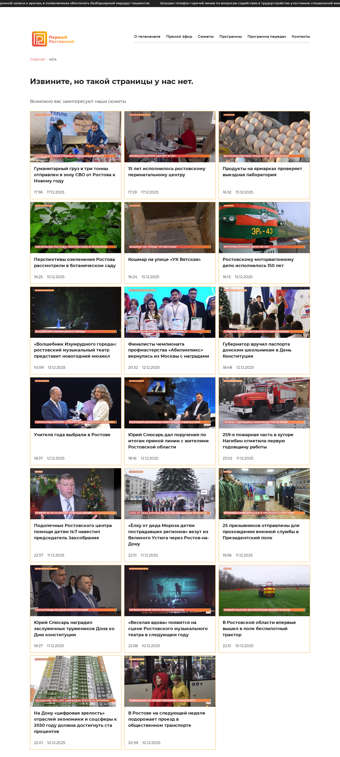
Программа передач (266, 36)
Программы (230, 36)
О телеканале (147, 36)
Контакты (301, 36)
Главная (37, 59)
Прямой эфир (179, 36)
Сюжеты (206, 36)
